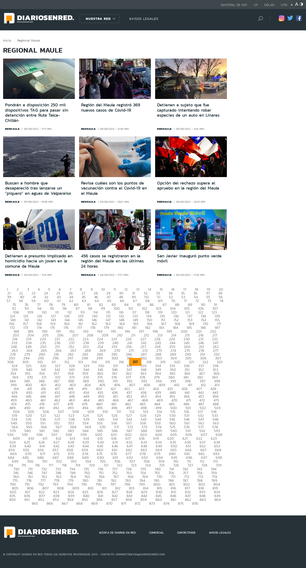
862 (188, 499)
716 (37, 465)
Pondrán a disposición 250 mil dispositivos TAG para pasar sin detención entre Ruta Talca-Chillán (36, 113)
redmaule (12, 129)
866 (50, 503)
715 (24, 465)
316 (121, 361)
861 (173, 499)
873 (152, 503)
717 (51, 465)
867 (65, 503)
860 (158, 499)
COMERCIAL (156, 532)
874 (166, 503)
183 (161, 327)
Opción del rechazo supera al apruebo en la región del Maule (188, 185)
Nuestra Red (98, 18)
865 (35, 503)
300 (114, 358)
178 (92, 327)
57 (8, 300)
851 (27, 499)
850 (12, 499)
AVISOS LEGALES (143, 18)
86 (152, 304)
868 (79, 503)
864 (217, 499)
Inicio (7, 40)
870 (109, 503)
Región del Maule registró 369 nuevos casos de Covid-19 (110, 107)
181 (134, 327)
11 (115, 289)
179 (106, 327)
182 (147, 327)
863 (203, 499)
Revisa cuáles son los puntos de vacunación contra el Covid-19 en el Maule (114, 188)
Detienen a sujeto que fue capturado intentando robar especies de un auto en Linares (188, 110)
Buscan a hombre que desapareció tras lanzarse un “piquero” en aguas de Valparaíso (38, 188)
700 (30, 461)
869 (94, 503)
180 (120, 327)
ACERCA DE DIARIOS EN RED (117, 532)
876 (195, 503)
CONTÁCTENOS (186, 532)
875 (181, 503)
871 (123, 503)
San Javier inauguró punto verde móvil (189, 258)
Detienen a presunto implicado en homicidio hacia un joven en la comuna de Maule (38, 261)
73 (209, 300)
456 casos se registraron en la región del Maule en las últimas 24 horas (112, 261)
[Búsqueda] (259, 18)
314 (94, 361)
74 (221, 300)
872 (138, 503)
